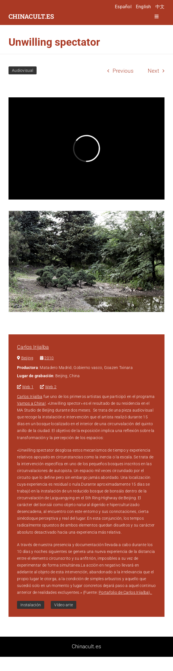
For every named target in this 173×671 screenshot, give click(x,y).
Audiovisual (22, 70)
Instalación (30, 605)
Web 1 (27, 387)
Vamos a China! (31, 403)
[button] (13, 261)
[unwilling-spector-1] (86, 261)
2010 (49, 358)
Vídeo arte (63, 605)
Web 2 (50, 387)
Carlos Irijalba (33, 347)
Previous (123, 71)
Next (153, 71)
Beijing (27, 358)
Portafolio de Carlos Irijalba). (125, 592)
